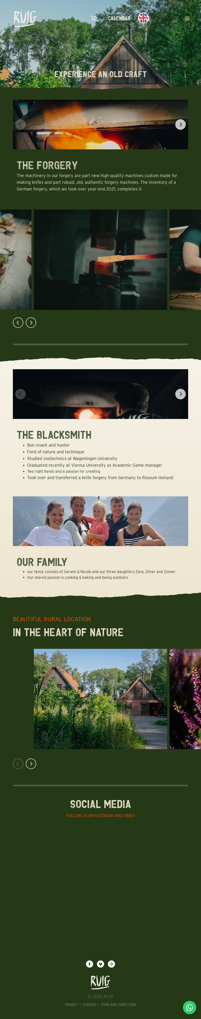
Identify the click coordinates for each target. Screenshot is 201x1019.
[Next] (180, 124)
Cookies (89, 1005)
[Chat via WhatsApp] (189, 1007)
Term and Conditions (118, 1005)
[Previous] (18, 322)
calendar (119, 18)
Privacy (71, 1005)
